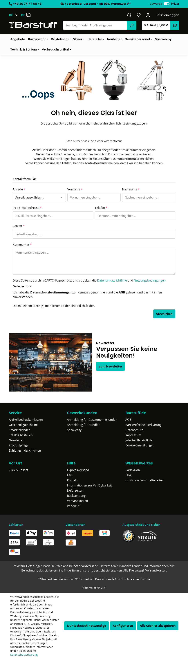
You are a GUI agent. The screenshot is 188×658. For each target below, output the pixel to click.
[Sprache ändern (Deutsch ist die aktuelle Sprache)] (15, 15)
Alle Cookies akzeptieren (158, 626)
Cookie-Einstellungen (139, 445)
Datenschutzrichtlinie (112, 280)
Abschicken (164, 314)
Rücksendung (76, 496)
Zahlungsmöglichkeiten (25, 450)
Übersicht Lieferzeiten (106, 570)
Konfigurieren (123, 626)
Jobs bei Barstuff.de (138, 440)
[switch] (166, 3)
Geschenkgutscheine (23, 425)
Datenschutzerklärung (24, 654)
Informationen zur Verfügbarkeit (89, 485)
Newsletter (16, 440)
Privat (175, 4)
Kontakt (72, 480)
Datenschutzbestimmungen (50, 292)
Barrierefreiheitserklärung (143, 425)
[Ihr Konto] (148, 15)
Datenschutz (134, 430)
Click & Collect (18, 470)
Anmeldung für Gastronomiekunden (92, 420)
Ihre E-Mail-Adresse (27, 208)
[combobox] (95, 25)
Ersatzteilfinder (19, 430)
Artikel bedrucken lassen (26, 420)
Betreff (19, 226)
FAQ (70, 475)
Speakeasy (74, 430)
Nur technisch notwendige (86, 626)
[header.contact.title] (129, 15)
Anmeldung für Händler (83, 425)
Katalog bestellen (21, 435)
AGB (122, 292)
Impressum (133, 435)
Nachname (131, 189)
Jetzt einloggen (167, 15)
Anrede (19, 189)
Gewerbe (155, 4)
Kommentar (22, 244)
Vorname (75, 189)
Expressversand (78, 470)
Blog (128, 475)
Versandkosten (77, 501)
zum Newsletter (110, 366)
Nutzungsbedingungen (150, 280)
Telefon (101, 208)
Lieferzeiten (75, 490)
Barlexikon (132, 470)
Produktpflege (18, 445)
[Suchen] (131, 25)
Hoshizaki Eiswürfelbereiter (144, 480)
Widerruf (73, 506)
